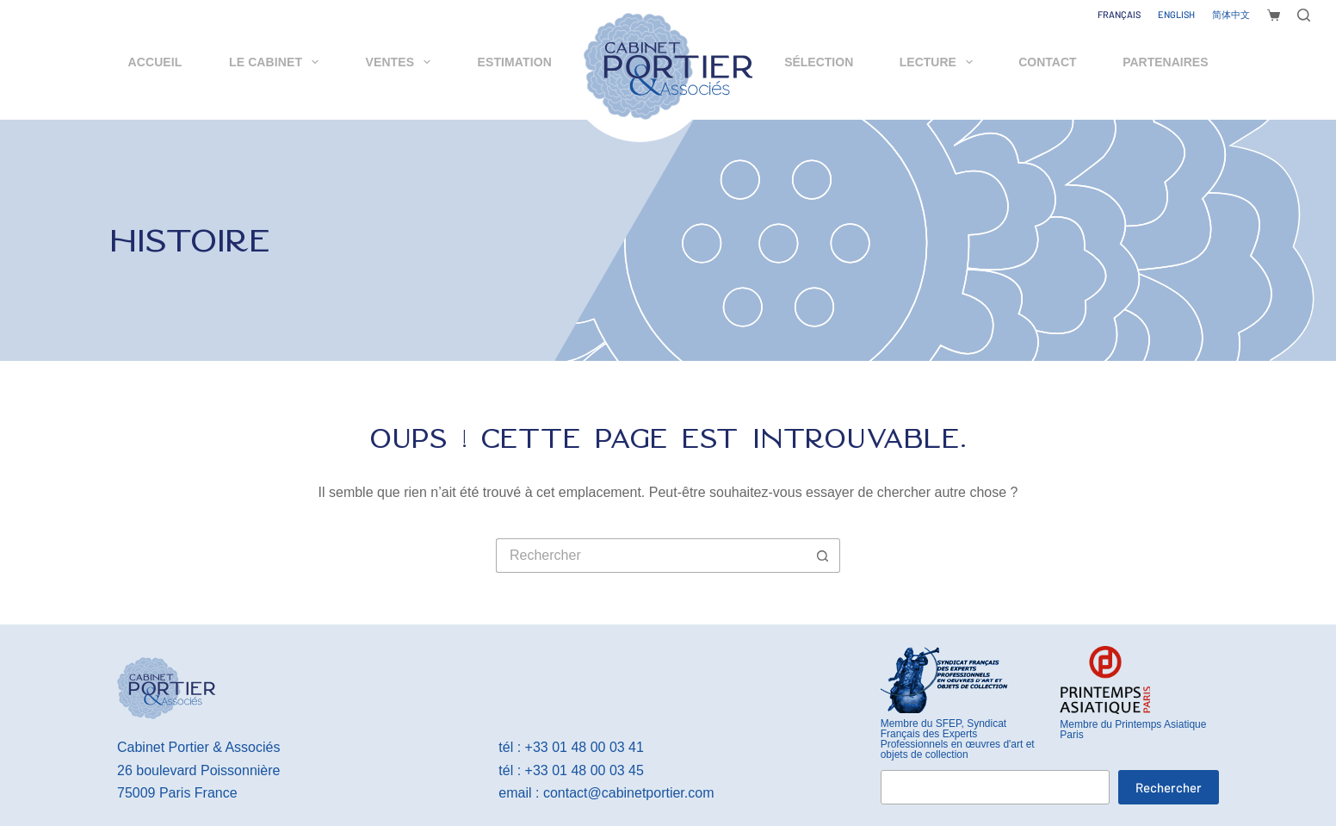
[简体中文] (1231, 14)
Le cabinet (277, 62)
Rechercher (1168, 787)
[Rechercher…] (651, 555)
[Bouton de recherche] (823, 555)
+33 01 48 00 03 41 (584, 747)
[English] (1176, 14)
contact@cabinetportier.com (628, 793)
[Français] (1119, 14)
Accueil (155, 62)
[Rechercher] (1303, 15)
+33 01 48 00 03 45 (584, 770)
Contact (1047, 62)
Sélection (818, 62)
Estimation (515, 62)
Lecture (940, 62)
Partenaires (1165, 62)
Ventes (401, 62)
